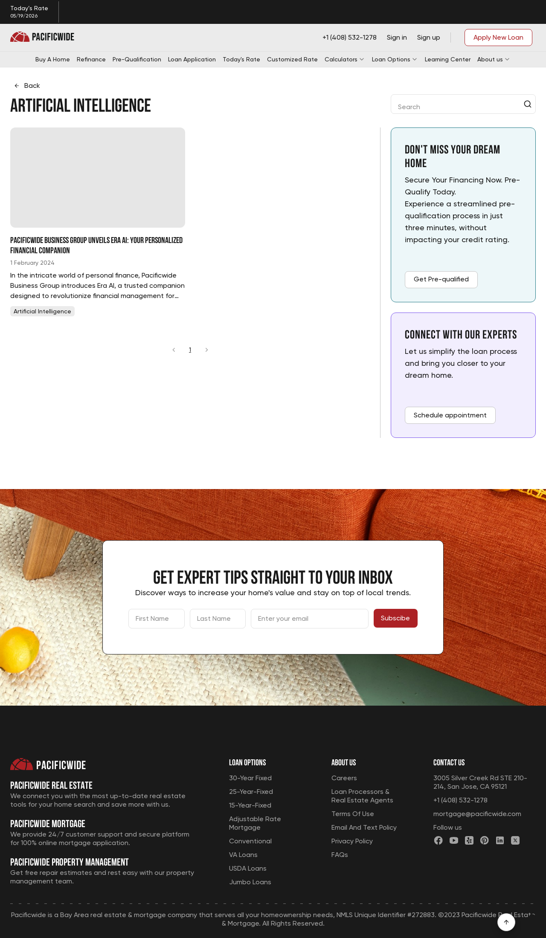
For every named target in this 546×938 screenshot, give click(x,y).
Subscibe (395, 618)
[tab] (42, 311)
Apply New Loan (498, 37)
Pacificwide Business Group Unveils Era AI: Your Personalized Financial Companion (96, 244)
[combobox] (457, 104)
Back (27, 85)
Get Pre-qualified (441, 279)
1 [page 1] (190, 349)
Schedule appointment (450, 415)
